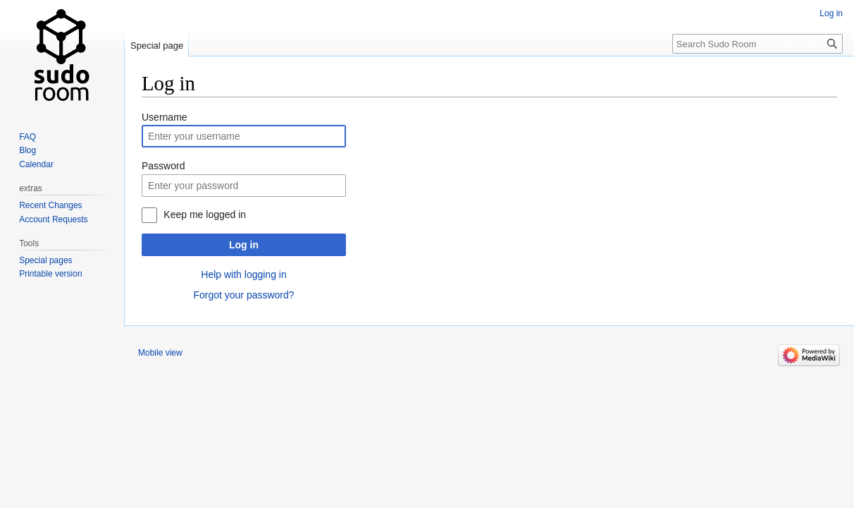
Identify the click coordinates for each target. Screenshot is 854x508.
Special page (156, 45)
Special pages (45, 260)
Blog (27, 150)
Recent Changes (50, 205)
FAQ (27, 137)
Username (164, 117)
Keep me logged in (204, 214)
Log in (244, 244)
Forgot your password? (243, 295)
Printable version (50, 274)
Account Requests (53, 219)
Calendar (36, 164)
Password (163, 165)
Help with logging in (243, 274)
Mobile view (160, 353)
